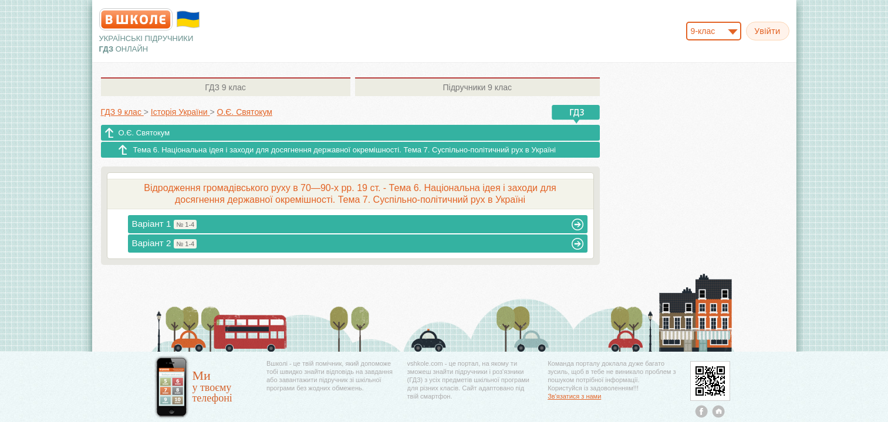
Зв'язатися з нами (574, 396)
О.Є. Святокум (144, 132)
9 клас (225, 87)
